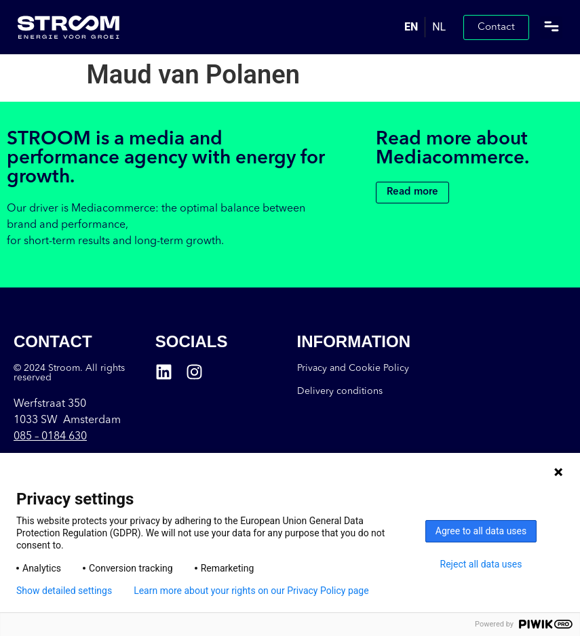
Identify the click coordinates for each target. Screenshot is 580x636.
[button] (551, 27)
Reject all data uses (481, 564)
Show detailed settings (64, 590)
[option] (438, 27)
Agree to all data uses (481, 530)
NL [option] (439, 26)
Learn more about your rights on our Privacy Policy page (251, 590)
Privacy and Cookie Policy (353, 368)
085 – (50, 436)
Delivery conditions (340, 391)
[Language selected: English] (425, 27)
